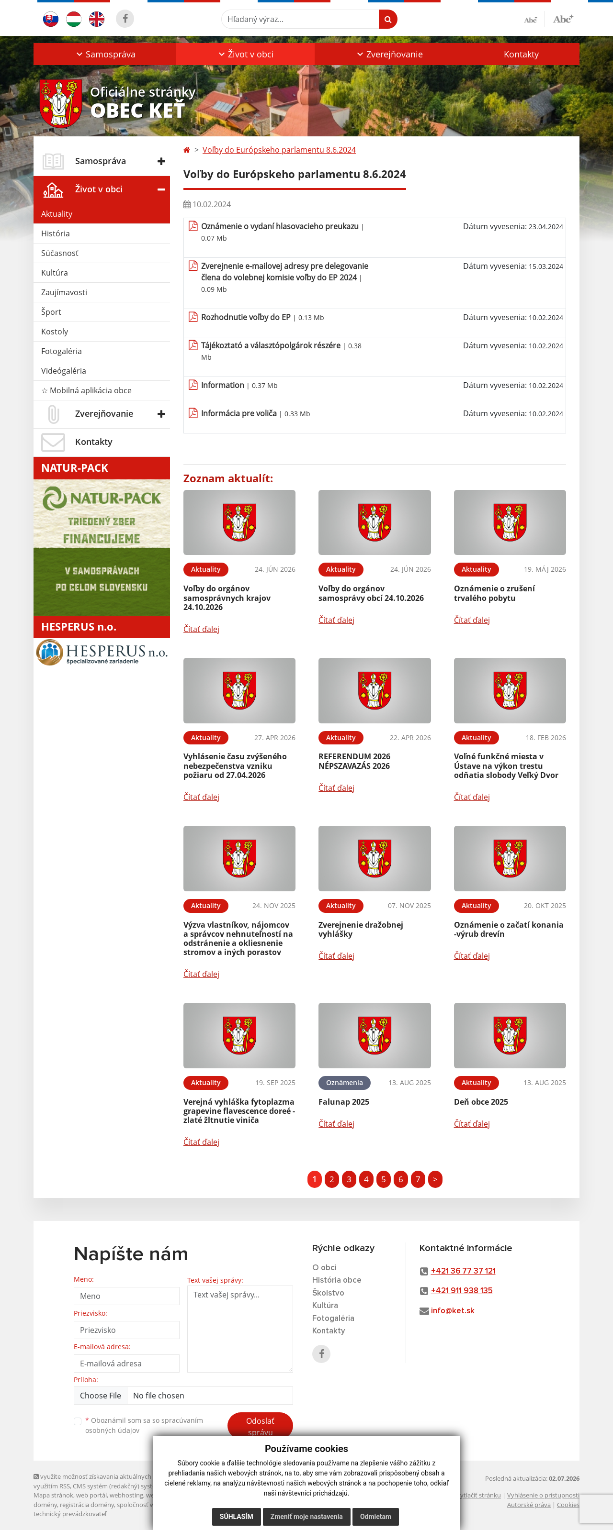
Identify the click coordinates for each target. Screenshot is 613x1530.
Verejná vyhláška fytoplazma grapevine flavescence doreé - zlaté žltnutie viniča (239, 1111)
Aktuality (56, 214)
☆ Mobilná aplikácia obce (86, 390)
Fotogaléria (61, 351)
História (55, 233)
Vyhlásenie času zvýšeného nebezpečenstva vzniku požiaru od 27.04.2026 (235, 765)
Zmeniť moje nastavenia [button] (307, 1516)
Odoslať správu (260, 1427)
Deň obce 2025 (481, 1102)
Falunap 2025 (343, 1102)
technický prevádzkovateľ (70, 1513)
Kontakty (521, 54)
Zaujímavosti (64, 292)
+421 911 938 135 (462, 1291)
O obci (324, 1268)
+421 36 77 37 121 (463, 1271)
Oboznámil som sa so (144, 1425)
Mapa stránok (53, 1495)
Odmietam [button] (375, 1516)
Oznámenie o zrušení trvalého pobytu (494, 593)
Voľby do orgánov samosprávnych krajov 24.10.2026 (227, 597)
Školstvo (328, 1293)
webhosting (126, 1495)
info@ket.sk (453, 1311)
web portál (91, 1495)
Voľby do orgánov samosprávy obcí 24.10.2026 (371, 593)
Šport (51, 312)
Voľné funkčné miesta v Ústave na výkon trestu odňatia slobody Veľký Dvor (506, 765)
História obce (337, 1280)
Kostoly (54, 331)
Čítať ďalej (201, 629)
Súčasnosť (60, 253)
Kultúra (54, 272)
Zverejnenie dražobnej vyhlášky (360, 929)
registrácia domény (87, 1504)
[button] (105, 54)
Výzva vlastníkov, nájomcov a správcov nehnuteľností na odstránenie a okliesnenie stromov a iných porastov (238, 939)
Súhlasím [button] (236, 1516)
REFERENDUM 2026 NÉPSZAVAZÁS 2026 (354, 761)
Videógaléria (63, 371)
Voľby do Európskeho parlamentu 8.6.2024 (279, 149)
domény (45, 1504)
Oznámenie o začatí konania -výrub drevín (509, 929)
